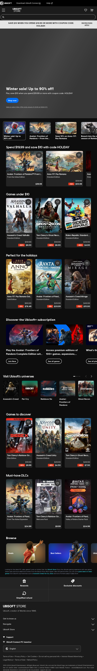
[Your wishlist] (85, 10)
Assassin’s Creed (38, 573)
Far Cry (46, 573)
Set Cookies (32, 656)
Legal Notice (8, 660)
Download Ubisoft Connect (28, 3)
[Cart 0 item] (91, 10)
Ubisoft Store (51, 569)
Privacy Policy (20, 656)
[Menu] (3, 10)
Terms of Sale (20, 660)
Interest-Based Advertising (72, 656)
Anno (51, 573)
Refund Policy (32, 660)
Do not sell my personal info (49, 656)
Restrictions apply (87, 24)
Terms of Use (8, 656)
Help (49, 3)
